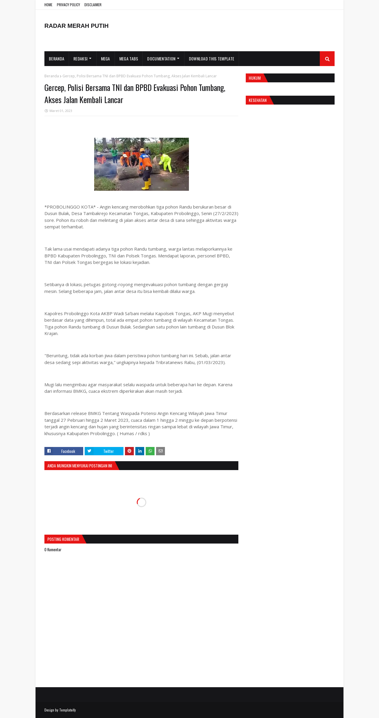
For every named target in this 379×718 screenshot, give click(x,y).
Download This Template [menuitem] (212, 58)
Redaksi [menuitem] (80, 58)
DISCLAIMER (93, 4)
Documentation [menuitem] (161, 58)
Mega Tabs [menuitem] (128, 58)
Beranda (51, 75)
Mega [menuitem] (105, 58)
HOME (48, 4)
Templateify (67, 709)
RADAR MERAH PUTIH (76, 26)
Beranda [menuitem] (56, 58)
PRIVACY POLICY (68, 4)
